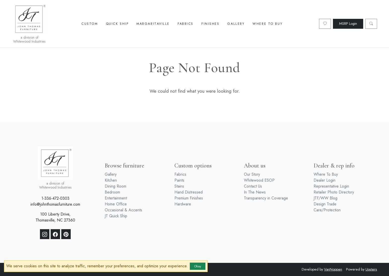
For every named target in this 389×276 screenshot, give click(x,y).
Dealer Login (324, 180)
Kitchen (111, 180)
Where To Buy (268, 23)
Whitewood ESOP (259, 180)
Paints (179, 180)
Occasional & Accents (123, 210)
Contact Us (253, 186)
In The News (255, 192)
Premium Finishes (188, 198)
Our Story (252, 174)
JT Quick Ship (116, 216)
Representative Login (331, 186)
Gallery (236, 23)
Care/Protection (327, 210)
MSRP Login (348, 23)
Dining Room (115, 186)
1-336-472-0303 (55, 198)
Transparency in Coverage (266, 198)
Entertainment (116, 198)
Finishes (210, 23)
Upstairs (371, 269)
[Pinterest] (66, 234)
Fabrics (186, 23)
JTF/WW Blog (325, 198)
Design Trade (325, 204)
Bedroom (112, 192)
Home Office (116, 204)
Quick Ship (117, 23)
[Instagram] (44, 234)
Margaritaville (153, 23)
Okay (197, 266)
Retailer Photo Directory (334, 192)
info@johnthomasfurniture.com (55, 204)
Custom (89, 23)
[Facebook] (55, 234)
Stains (179, 186)
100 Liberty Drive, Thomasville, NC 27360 (55, 217)
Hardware (182, 204)
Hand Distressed (188, 192)
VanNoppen (333, 269)
